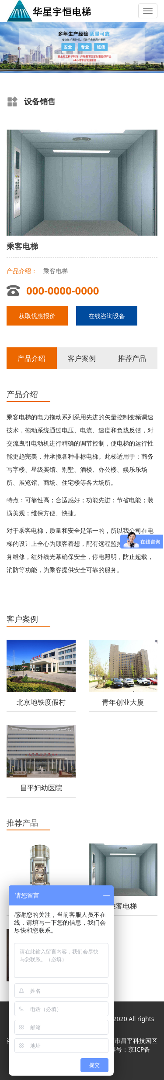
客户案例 (82, 358)
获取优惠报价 (37, 316)
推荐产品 (132, 358)
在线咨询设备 (106, 316)
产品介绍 (31, 358)
